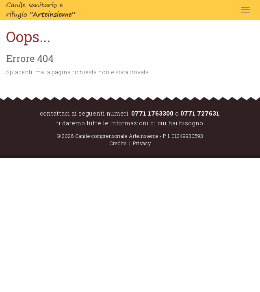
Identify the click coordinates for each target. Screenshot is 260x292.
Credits (118, 143)
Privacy (142, 143)
